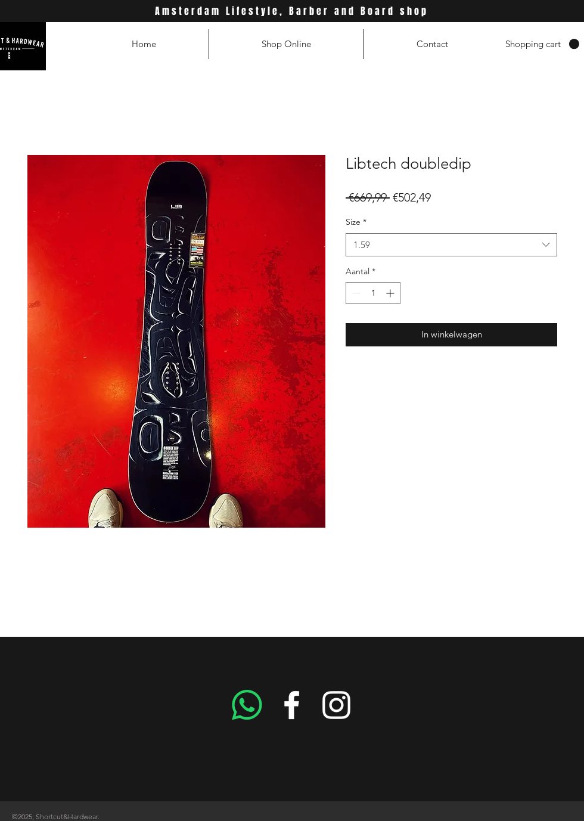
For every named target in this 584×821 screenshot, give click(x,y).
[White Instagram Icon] (336, 705)
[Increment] (391, 293)
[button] (542, 44)
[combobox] (451, 244)
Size (356, 221)
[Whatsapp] (247, 705)
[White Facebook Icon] (291, 705)
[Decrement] (354, 293)
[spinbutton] (373, 293)
